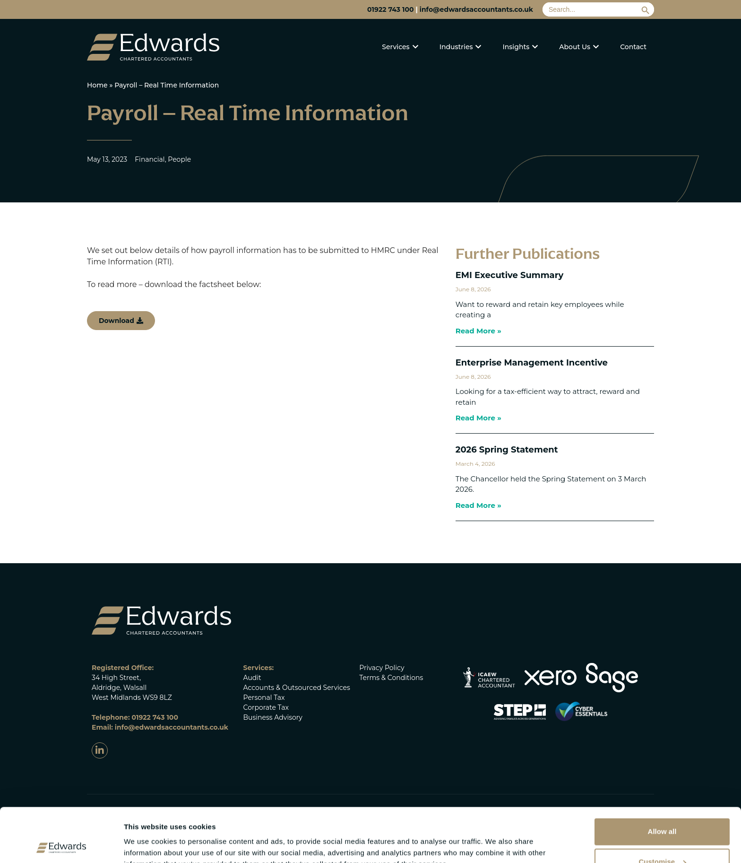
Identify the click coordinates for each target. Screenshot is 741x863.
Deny (662, 838)
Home (97, 85)
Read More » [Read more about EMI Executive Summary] (478, 330)
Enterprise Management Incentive (532, 362)
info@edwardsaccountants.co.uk (476, 9)
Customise (662, 808)
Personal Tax (264, 697)
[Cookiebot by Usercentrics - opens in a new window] (61, 844)
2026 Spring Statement (507, 450)
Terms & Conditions (391, 677)
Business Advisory (272, 717)
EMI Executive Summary (509, 275)
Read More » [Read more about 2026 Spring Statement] (478, 505)
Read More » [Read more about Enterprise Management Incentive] (478, 417)
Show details (146, 836)
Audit (252, 677)
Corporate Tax (266, 707)
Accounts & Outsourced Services (296, 687)
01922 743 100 (390, 9)
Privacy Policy (381, 667)
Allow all (662, 778)
